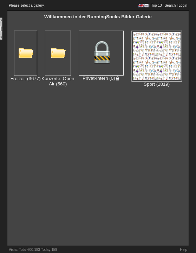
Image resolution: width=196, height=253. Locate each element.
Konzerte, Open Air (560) (57, 81)
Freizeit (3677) (26, 78)
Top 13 (156, 5)
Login (183, 5)
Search (170, 5)
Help (183, 250)
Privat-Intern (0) (101, 78)
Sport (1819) (157, 84)
